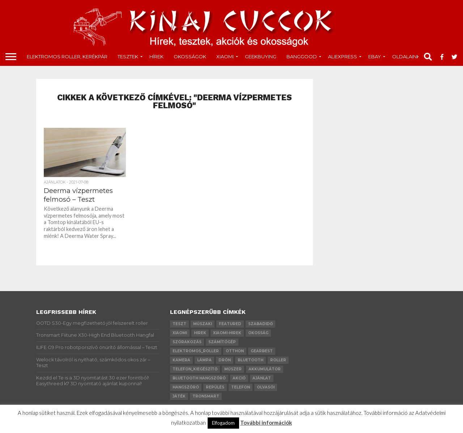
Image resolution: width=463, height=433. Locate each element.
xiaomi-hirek (227, 333)
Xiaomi (225, 56)
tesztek (128, 56)
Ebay (374, 56)
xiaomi (180, 333)
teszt (179, 323)
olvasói (266, 387)
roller (278, 360)
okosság (258, 333)
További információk (266, 422)
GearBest (262, 351)
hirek (200, 333)
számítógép (222, 342)
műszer (233, 369)
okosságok (190, 56)
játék (179, 396)
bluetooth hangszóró (199, 378)
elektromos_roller (196, 351)
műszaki (202, 323)
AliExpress (342, 56)
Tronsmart (205, 396)
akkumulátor (265, 369)
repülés (215, 387)
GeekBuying (260, 56)
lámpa (204, 360)
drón (224, 360)
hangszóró (186, 387)
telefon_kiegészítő (195, 369)
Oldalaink (406, 56)
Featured (230, 323)
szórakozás (187, 342)
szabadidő (260, 323)
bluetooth (250, 360)
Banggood (301, 56)
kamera (181, 360)
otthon (235, 351)
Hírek (156, 56)
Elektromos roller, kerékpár (67, 56)
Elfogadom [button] (223, 423)
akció (239, 378)
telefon (240, 387)
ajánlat (261, 378)
